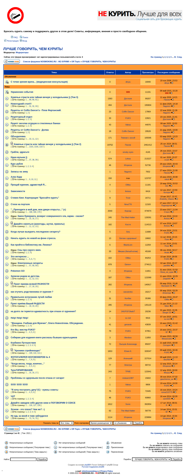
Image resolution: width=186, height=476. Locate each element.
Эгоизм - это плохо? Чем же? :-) (28, 409)
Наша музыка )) (19, 157)
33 (36, 106)
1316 (36, 147)
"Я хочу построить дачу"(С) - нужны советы (34, 390)
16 (33, 219)
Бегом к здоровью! (128, 238)
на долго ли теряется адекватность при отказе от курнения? (43, 311)
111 (38, 353)
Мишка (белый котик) (128, 251)
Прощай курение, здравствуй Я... (28, 184)
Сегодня (167, 345)
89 (30, 100)
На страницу (156, 57)
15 (30, 219)
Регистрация (11, 41)
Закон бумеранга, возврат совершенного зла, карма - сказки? (51, 216)
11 (33, 139)
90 (33, 100)
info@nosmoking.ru (90, 471)
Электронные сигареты (30, 263)
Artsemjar (167, 293)
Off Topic (75, 61)
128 (38, 405)
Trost (128, 198)
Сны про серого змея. (29, 250)
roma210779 (167, 392)
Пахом (167, 100)
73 (30, 418)
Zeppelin (167, 278)
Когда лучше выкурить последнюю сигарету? (35, 231)
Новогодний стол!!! (21, 104)
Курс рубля (17, 164)
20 (36, 306)
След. (179, 57)
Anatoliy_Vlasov (167, 199)
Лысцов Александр (128, 344)
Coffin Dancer (128, 112)
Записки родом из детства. (25, 276)
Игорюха (128, 165)
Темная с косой (128, 138)
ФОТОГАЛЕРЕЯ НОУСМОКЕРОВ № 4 (30, 357)
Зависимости (18, 191)
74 (33, 418)
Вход (23, 41)
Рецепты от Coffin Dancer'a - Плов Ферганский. (36, 110)
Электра (128, 365)
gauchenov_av (166, 379)
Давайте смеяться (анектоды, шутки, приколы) (39, 224)
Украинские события (22, 92)
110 (34, 353)
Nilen (167, 306)
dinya (128, 82)
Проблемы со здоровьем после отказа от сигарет (37, 378)
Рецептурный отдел (21, 117)
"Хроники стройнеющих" (27, 350)
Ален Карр (16, 177)
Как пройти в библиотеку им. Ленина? (31, 245)
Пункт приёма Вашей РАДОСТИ (28, 303)
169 (34, 212)
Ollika (128, 185)
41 (175, 57)
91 (36, 100)
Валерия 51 (166, 286)
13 (36, 226)
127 (34, 405)
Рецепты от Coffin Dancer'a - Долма (30, 130)
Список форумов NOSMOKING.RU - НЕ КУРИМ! (46, 61)
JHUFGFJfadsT (128, 311)
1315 (31, 147)
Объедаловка (18, 136)
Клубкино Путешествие (23, 343)
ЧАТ (13, 396)
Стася (166, 212)
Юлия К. (128, 351)
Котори (167, 192)
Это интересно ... (20, 256)
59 (36, 266)
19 (36, 286)
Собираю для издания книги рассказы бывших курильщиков (44, 337)
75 (36, 418)
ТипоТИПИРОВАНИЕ (22, 370)
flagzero (166, 106)
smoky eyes (128, 152)
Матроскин (167, 339)
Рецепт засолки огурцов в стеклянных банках (35, 123)
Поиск (24, 37)
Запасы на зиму (19, 171)
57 (30, 266)
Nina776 (128, 204)
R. (167, 405)
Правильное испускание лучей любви (31, 297)
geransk (128, 324)
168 (30, 212)
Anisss (128, 191)
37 (30, 160)
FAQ (14, 37)
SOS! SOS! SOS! (19, 384)
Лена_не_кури (166, 272)
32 (33, 106)
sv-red (128, 318)
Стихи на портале (20, 204)
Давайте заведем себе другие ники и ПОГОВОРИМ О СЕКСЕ (43, 403)
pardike (166, 265)
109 (30, 353)
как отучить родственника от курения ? (32, 292)
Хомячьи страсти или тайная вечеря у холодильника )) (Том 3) (44, 97)
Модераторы (22, 52)
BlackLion (128, 245)
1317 (41, 147)
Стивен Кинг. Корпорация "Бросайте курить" (35, 198)
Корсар (128, 211)
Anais (166, 252)
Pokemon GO (18, 271)
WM (128, 92)
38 (33, 160)
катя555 (166, 399)
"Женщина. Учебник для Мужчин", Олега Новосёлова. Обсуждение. (47, 323)
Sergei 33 (167, 312)
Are (166, 186)
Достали (128, 98)
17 (36, 219)
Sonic (128, 404)
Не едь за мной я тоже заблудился (29, 416)
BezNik (167, 359)
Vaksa (128, 125)
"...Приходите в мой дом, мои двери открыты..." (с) (38, 209)
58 (33, 266)
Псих (167, 239)
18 (33, 286)
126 (30, 405)
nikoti (167, 179)
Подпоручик (166, 205)
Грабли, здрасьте (20, 152)
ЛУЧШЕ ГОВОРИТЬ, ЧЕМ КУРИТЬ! (33, 49)
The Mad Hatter (128, 217)
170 (38, 212)
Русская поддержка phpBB (93, 467)
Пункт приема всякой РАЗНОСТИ (31, 284)
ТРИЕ (128, 371)
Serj (128, 232)
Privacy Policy (106, 471)
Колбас (128, 298)
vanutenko (128, 292)
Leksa (128, 159)
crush (166, 160)
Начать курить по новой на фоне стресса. (33, 238)
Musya (167, 372)
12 (36, 139)
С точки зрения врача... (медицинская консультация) (39, 82)
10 (30, 139)
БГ (167, 325)
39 (36, 160)
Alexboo (128, 337)
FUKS (128, 118)
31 (30, 106)
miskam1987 (128, 378)
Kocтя (128, 224)
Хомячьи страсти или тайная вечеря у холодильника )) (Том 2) (47, 144)
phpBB (87, 465)
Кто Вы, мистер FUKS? (23, 329)
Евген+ (128, 264)
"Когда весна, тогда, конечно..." (28, 363)
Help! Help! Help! (19, 318)
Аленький (128, 358)
